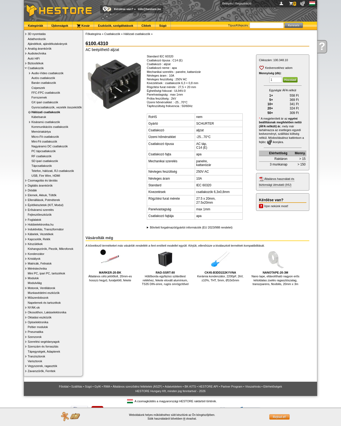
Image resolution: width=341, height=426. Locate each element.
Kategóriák (35, 25)
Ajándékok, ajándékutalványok (47, 43)
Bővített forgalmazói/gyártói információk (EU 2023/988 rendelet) (191, 227)
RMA (107, 386)
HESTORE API (208, 386)
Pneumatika (35, 331)
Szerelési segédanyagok (44, 341)
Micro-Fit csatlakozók (45, 136)
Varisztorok (35, 361)
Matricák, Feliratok (40, 263)
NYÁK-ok (34, 307)
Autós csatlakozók (43, 78)
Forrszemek (39, 97)
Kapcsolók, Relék (39, 239)
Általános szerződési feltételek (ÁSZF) (137, 386)
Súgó (163, 25)
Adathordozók (37, 39)
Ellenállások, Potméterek (44, 200)
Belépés (227, 3)
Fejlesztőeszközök (40, 214)
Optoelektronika (38, 322)
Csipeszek (38, 87)
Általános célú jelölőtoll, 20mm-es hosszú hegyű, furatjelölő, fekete (110, 265)
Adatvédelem (173, 386)
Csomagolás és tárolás (43, 180)
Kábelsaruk (38, 117)
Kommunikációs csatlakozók (49, 126)
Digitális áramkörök (40, 185)
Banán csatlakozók (43, 82)
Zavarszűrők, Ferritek (41, 371)
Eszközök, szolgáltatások (115, 25)
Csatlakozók (36, 68)
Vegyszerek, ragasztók (42, 366)
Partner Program (231, 386)
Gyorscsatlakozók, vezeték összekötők (56, 107)
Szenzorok (35, 336)
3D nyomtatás (37, 34)
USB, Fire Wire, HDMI (45, 175)
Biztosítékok (35, 63)
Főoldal (63, 386)
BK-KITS (190, 386)
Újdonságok (59, 25)
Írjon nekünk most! (276, 206)
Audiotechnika (37, 53)
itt (184, 418)
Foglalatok (34, 219)
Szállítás (76, 386)
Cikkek (146, 25)
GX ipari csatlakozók (44, 102)
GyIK (98, 386)
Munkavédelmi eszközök (44, 292)
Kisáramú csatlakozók (45, 122)
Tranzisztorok (36, 356)
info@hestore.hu (149, 9)
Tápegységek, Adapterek (44, 351)
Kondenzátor (36, 253)
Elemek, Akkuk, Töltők (42, 195)
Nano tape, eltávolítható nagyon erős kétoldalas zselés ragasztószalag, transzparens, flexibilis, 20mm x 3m (275, 267)
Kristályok (34, 258)
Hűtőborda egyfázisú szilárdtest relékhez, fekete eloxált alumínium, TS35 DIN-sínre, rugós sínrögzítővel (165, 267)
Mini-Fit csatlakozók (44, 141)
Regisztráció (243, 3)
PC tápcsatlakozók (43, 151)
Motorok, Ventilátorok (41, 288)
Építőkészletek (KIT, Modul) (45, 205)
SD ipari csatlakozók (44, 161)
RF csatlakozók (41, 156)
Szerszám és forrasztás (43, 346)
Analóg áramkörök (39, 48)
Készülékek (35, 244)
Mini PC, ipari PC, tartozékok (46, 273)
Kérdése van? (123, 9)
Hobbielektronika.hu (41, 224)
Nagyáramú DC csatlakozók (49, 146)
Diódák (32, 190)
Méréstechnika (37, 268)
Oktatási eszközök (39, 317)
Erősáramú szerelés (41, 209)
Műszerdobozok (38, 297)
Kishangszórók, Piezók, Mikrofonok (50, 248)
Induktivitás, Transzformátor (46, 229)
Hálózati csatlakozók (45, 112)
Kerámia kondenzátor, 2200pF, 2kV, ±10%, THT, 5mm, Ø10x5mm (220, 265)
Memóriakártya (41, 131)
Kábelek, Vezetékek (41, 234)
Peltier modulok (38, 327)
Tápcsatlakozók (41, 165)
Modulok (33, 278)
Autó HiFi (34, 58)
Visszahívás (253, 386)
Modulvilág (35, 283)
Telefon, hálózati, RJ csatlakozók (52, 170)
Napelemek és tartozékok (44, 302)
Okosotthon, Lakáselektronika (47, 312)
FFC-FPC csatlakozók (45, 92)
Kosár (83, 26)
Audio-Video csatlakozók (47, 73)
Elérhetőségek (272, 386)
